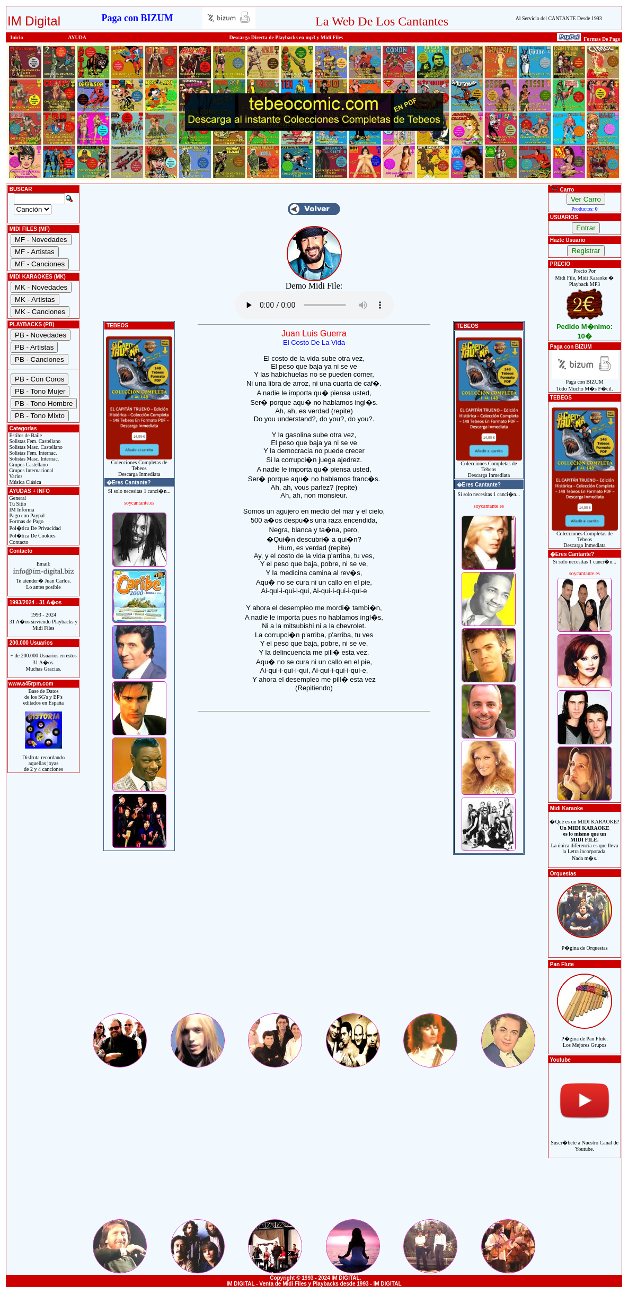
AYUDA (77, 37)
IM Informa (21, 510)
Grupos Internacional (31, 470)
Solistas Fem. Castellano (34, 441)
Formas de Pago (25, 521)
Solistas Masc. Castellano (35, 447)
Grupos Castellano (28, 464)
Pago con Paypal (26, 515)
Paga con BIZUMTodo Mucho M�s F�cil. (585, 383)
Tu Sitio (17, 504)
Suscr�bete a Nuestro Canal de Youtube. (584, 1140)
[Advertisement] (314, 937)
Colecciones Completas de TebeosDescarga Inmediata (139, 466)
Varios (15, 476)
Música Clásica (24, 482)
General (17, 498)
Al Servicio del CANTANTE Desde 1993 (559, 18)
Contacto (18, 542)
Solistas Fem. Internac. (32, 453)
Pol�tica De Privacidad (34, 528)
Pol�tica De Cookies (32, 536)
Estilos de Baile (25, 435)
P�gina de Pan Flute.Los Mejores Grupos (584, 1036)
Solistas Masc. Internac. (33, 459)
